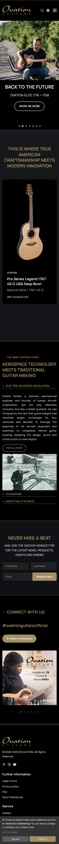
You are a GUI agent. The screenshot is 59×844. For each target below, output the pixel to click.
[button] (19, 126)
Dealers (6, 813)
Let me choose (9, 832)
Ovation (12, 272)
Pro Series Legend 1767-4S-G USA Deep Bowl (27, 281)
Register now (45, 576)
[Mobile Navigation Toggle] (55, 10)
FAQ (4, 792)
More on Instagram (19, 638)
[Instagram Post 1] (29, 678)
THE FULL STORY (14, 447)
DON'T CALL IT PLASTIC (20, 501)
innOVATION (13, 494)
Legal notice (9, 781)
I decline (15, 839)
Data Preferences (12, 797)
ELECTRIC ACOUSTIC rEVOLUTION (27, 386)
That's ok (42, 839)
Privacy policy (10, 786)
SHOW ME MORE (29, 106)
